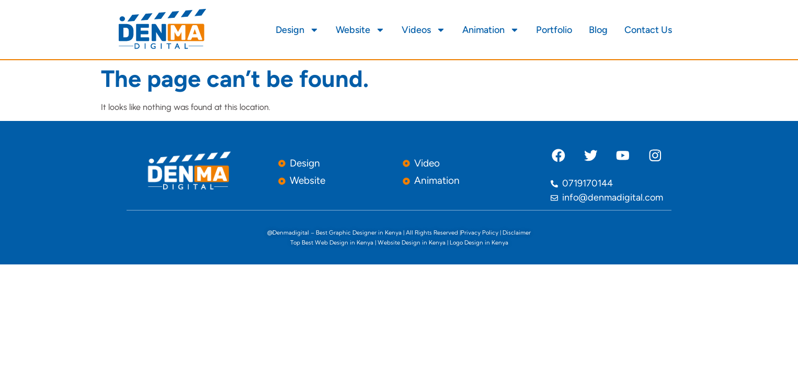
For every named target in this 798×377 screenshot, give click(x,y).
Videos (424, 30)
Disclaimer (517, 232)
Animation (490, 30)
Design (297, 30)
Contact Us (648, 30)
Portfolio (554, 30)
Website (360, 30)
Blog (598, 30)
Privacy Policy (479, 232)
